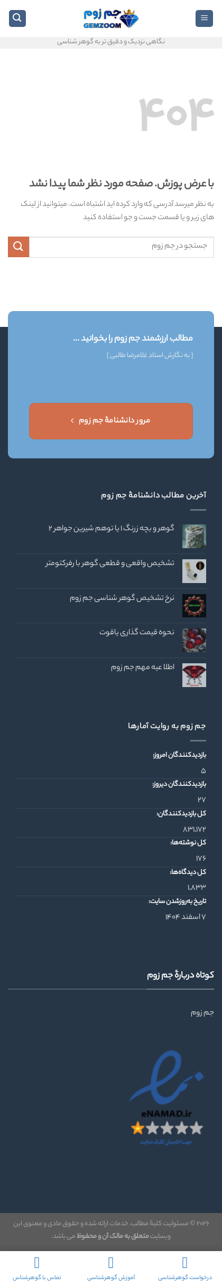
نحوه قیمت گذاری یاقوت (136, 633)
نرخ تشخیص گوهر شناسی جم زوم (122, 599)
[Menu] (204, 18)
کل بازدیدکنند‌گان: (180, 814)
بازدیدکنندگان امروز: (179, 756)
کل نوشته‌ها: (187, 843)
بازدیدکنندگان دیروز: (178, 785)
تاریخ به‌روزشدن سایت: (176, 902)
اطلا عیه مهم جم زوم (142, 668)
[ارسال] (18, 247)
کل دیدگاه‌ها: (187, 873)
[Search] (17, 18)
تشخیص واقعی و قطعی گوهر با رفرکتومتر (110, 564)
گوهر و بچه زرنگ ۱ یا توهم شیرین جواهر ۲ (111, 529)
